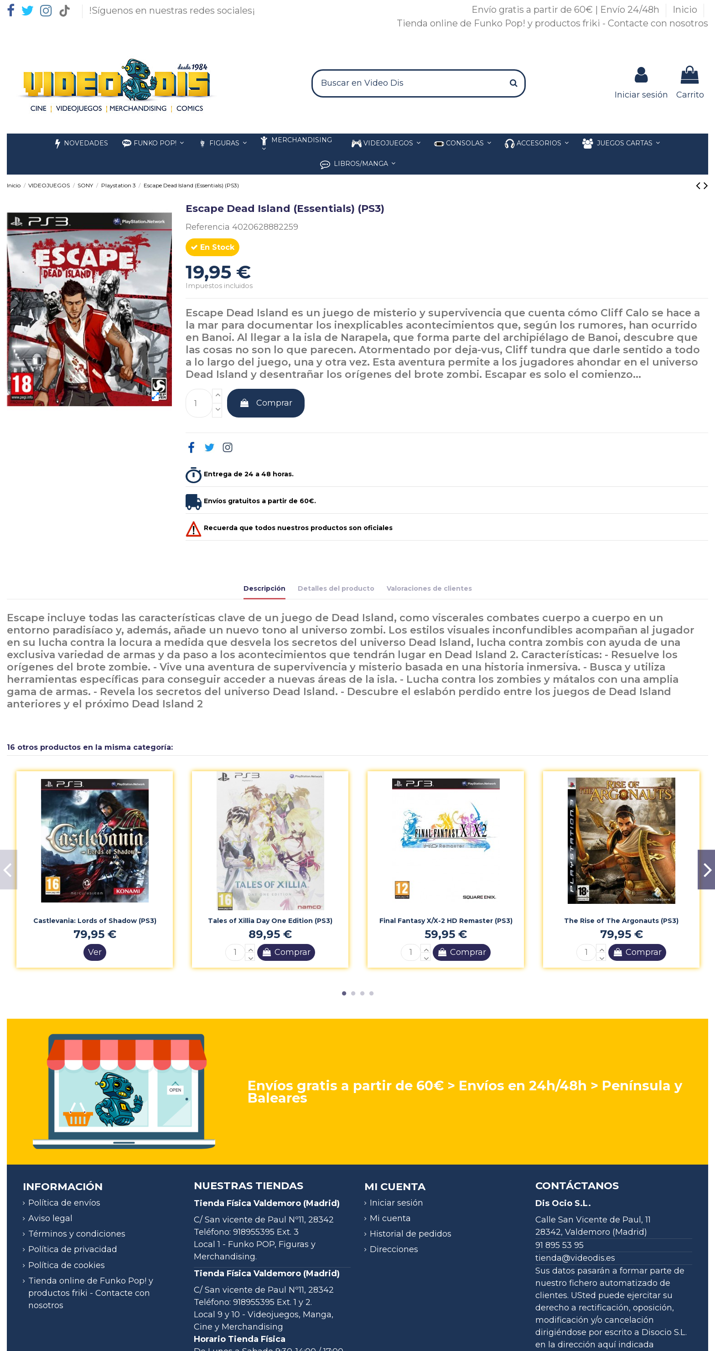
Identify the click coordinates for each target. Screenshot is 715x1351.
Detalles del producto (336, 588)
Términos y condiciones (76, 1234)
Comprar (265, 403)
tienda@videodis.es (575, 1258)
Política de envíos (64, 1203)
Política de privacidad (72, 1249)
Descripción (264, 588)
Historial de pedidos (410, 1234)
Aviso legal (50, 1218)
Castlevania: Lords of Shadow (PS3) (94, 921)
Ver (95, 952)
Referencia (208, 227)
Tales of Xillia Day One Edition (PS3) (270, 921)
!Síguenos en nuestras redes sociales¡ (172, 10)
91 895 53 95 (559, 1245)
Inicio (686, 9)
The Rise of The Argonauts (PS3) (621, 921)
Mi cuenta (390, 1218)
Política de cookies (66, 1265)
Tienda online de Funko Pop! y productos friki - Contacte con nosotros (552, 23)
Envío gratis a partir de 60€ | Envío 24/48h (566, 9)
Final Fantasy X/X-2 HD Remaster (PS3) (446, 921)
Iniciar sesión (396, 1203)
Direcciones (394, 1249)
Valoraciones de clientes (429, 588)
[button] (536, 144)
